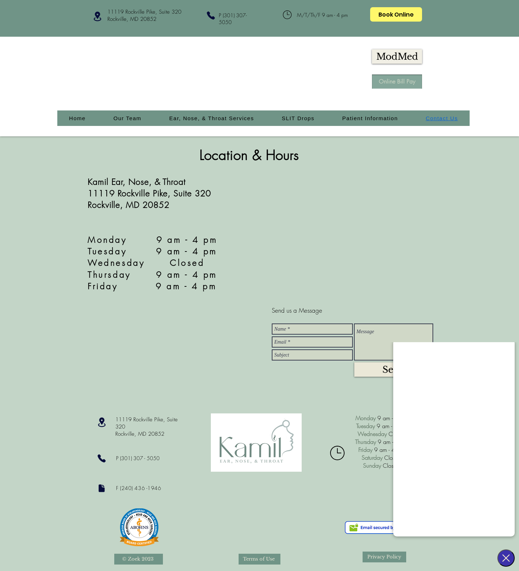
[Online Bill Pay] (397, 81)
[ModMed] (397, 56)
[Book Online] (396, 14)
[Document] (101, 488)
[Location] (97, 16)
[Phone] (211, 15)
